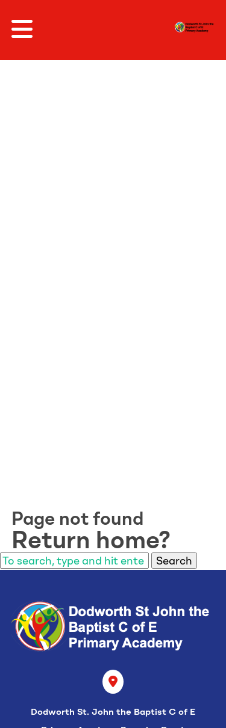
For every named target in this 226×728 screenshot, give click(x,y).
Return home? (91, 539)
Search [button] (174, 560)
